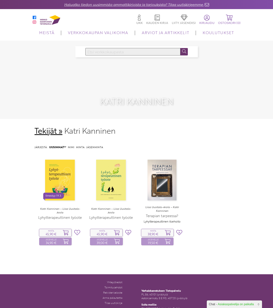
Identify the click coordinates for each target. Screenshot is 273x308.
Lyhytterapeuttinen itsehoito (162, 214)
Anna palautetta (112, 290)
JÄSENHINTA (94, 140)
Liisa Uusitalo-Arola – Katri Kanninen (162, 201)
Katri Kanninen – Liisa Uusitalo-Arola (60, 203)
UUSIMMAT (57, 140)
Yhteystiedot (114, 275)
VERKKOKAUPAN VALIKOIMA (98, 32)
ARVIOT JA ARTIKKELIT (165, 32)
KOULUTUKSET (218, 32)
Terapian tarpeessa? (162, 208)
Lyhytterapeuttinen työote (60, 210)
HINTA (80, 140)
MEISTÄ (46, 32)
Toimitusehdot (113, 280)
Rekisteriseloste (112, 285)
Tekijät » (49, 123)
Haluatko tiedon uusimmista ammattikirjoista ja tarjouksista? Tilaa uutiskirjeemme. (134, 4)
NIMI (71, 140)
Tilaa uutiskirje (113, 295)
